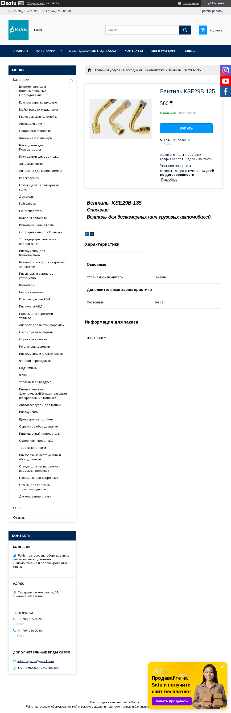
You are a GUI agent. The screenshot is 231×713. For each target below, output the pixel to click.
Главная (20, 50)
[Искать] (185, 30)
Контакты (133, 50)
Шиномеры (27, 285)
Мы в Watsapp (163, 50)
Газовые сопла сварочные (38, 478)
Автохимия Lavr (30, 123)
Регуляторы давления (35, 346)
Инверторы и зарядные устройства (36, 276)
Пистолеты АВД (30, 306)
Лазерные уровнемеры (35, 138)
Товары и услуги (107, 70)
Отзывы (19, 517)
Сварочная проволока (36, 440)
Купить (186, 128)
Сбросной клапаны (33, 339)
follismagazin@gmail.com (35, 661)
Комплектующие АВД (34, 299)
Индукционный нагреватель (39, 433)
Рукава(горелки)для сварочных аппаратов (42, 264)
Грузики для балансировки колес (39, 187)
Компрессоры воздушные (38, 102)
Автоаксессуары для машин (40, 405)
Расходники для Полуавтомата (31, 147)
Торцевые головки (32, 447)
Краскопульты (29, 178)
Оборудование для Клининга (40, 232)
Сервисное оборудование (38, 426)
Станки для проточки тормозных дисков (34, 487)
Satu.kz (136, 702)
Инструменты (28, 412)
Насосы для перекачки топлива (36, 316)
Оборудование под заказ (92, 50)
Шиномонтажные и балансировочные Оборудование (32, 91)
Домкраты (26, 196)
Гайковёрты (27, 203)
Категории (46, 50)
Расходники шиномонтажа (144, 70)
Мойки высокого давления (38, 109)
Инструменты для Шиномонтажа (32, 253)
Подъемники (28, 368)
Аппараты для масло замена (40, 171)
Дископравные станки (35, 496)
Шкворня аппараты (33, 218)
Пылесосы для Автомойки (38, 116)
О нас (17, 508)
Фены (23, 375)
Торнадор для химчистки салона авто (37, 241)
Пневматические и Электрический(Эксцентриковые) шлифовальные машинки (43, 394)
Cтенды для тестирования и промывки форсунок (40, 468)
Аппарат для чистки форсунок (41, 325)
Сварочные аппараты (35, 131)
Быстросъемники (31, 292)
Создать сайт (36, 3)
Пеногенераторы (31, 211)
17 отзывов (191, 3)
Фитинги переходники (35, 361)
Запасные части (31, 163)
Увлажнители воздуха (35, 382)
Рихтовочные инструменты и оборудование (40, 457)
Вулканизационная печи (36, 225)
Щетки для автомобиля (36, 419)
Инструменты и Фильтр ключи (41, 353)
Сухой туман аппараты (36, 332)
